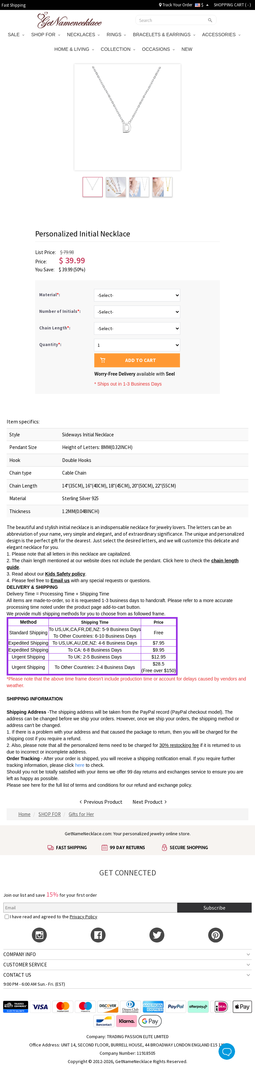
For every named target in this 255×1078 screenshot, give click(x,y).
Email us (60, 580)
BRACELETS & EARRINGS (164, 34)
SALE (16, 34)
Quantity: (50, 344)
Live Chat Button (226, 1051)
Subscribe (214, 907)
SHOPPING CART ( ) (232, 5)
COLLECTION (118, 49)
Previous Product (101, 801)
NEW (188, 49)
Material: (50, 295)
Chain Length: (55, 328)
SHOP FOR (45, 34)
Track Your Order (175, 5)
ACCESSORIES (221, 34)
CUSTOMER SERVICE (25, 964)
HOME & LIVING (74, 49)
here (35, 785)
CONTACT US (17, 975)
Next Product (149, 801)
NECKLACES (83, 34)
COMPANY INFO (19, 954)
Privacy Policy (83, 917)
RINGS (116, 34)
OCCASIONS (158, 49)
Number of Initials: (60, 311)
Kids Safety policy (65, 574)
